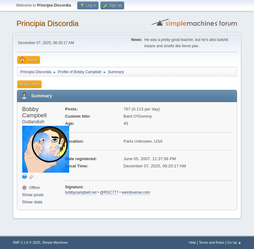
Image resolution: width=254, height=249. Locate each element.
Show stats (32, 202)
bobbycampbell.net (81, 192)
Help (192, 242)
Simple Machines (55, 242)
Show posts (33, 194)
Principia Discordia (48, 23)
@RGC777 (109, 192)
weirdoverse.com (136, 192)
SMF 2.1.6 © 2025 (26, 242)
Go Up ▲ (234, 242)
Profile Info (29, 84)
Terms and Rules (211, 242)
